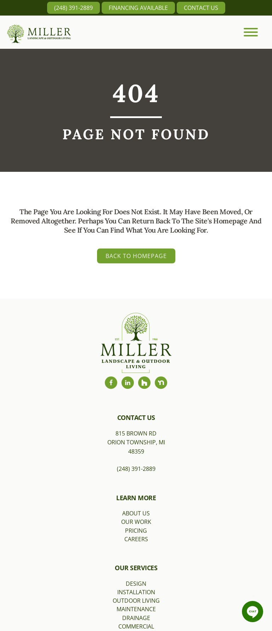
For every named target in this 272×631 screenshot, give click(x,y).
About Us (136, 513)
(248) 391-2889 (73, 8)
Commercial (136, 626)
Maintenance (136, 609)
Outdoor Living (136, 600)
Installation (136, 592)
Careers (136, 539)
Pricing (136, 530)
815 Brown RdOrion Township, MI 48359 (136, 442)
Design (136, 584)
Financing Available (138, 8)
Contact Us (201, 8)
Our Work (136, 522)
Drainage (136, 618)
